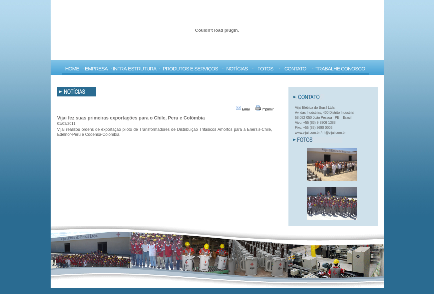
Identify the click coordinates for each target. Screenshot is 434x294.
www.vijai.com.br (307, 132)
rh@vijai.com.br (334, 132)
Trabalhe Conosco (340, 68)
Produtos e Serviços (190, 68)
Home (72, 68)
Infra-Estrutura (134, 68)
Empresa (96, 68)
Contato (295, 68)
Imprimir (264, 109)
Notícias (237, 68)
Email (243, 109)
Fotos (265, 68)
